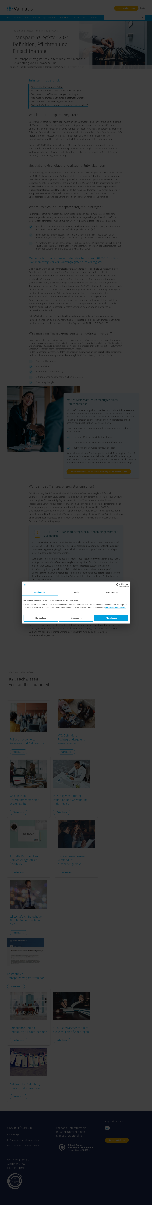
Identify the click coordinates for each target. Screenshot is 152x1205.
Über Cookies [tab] (112, 592)
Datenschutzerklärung (115, 607)
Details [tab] (76, 592)
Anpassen (76, 618)
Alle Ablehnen (40, 618)
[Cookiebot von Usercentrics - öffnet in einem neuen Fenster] (118, 585)
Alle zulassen (111, 618)
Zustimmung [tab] (39, 592)
